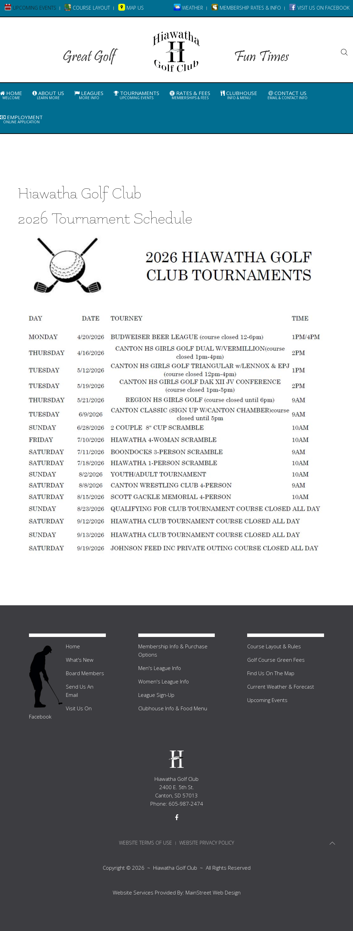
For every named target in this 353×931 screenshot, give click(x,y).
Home (11, 95)
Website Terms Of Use (145, 842)
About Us (48, 95)
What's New (79, 659)
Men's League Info (159, 668)
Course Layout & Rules (274, 646)
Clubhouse (239, 95)
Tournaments (136, 95)
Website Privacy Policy (206, 842)
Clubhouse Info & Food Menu (172, 708)
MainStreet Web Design (213, 892)
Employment (21, 119)
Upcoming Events (267, 700)
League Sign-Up (156, 694)
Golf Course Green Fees (276, 659)
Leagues (88, 95)
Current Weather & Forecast (280, 686)
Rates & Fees (190, 95)
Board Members (85, 673)
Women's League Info (163, 681)
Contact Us (287, 95)
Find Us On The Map (270, 673)
